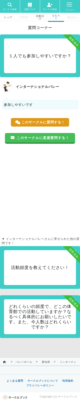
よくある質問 (15, 380)
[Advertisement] (40, 190)
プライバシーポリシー (40, 385)
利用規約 (67, 380)
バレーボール (24, 361)
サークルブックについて (43, 380)
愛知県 (46, 361)
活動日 (40, 16)
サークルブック (67, 396)
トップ (8, 17)
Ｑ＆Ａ (56, 15)
